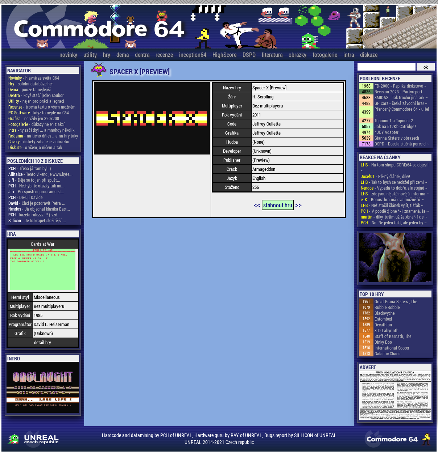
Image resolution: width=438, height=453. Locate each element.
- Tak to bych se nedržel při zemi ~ (394, 182)
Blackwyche (384, 313)
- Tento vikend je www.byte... (40, 174)
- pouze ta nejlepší (29, 89)
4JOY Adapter (386, 132)
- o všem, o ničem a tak (35, 147)
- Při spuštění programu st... (36, 191)
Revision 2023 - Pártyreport (398, 91)
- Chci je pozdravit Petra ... (36, 203)
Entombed (383, 319)
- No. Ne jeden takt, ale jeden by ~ (394, 222)
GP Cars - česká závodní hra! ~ (401, 103)
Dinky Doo (383, 342)
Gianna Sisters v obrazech (397, 138)
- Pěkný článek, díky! (385, 176)
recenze (164, 54)
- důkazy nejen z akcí (36, 124)
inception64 (192, 54)
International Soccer (392, 348)
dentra (142, 54)
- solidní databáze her (30, 83)
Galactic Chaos (387, 353)
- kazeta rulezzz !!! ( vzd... (34, 214)
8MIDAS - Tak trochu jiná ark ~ (401, 97)
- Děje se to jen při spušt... (34, 180)
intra (348, 54)
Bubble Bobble (387, 307)
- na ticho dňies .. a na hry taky (43, 136)
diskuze (368, 54)
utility (90, 54)
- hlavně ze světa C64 (33, 78)
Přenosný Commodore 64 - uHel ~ (402, 112)
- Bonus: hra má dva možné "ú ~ (392, 199)
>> (298, 204)
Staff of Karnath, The (393, 336)
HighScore (224, 54)
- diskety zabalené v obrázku (38, 141)
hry (106, 54)
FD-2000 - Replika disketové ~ (400, 86)
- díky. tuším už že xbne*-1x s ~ (394, 217)
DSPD (249, 54)
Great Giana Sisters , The (396, 301)
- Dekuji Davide (25, 197)
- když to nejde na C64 (38, 112)
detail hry (42, 342)
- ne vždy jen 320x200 (33, 118)
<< (257, 204)
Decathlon (383, 324)
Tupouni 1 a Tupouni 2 (394, 120)
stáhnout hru (277, 205)
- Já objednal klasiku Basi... (39, 209)
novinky (68, 54)
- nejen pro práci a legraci (36, 101)
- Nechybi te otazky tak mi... (36, 186)
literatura (272, 54)
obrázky (297, 54)
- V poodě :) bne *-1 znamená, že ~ (395, 211)
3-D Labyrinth (386, 330)
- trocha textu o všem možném (41, 107)
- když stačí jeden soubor (36, 95)
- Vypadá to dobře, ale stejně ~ (394, 188)
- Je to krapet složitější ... (37, 220)
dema (122, 54)
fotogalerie (325, 54)
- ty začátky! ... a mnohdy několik (41, 130)
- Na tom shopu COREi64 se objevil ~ (395, 167)
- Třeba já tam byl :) (29, 168)
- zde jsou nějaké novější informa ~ (395, 193)
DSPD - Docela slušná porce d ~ (402, 144)
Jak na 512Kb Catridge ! (395, 126)
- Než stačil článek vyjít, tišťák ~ (392, 205)
